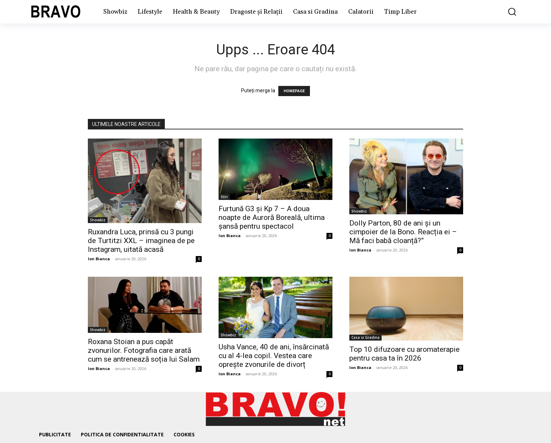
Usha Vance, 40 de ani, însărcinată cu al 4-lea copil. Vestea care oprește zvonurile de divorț (274, 356)
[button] (507, 12)
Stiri (224, 196)
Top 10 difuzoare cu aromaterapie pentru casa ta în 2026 (404, 353)
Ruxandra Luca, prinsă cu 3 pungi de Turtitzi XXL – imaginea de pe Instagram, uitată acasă (141, 241)
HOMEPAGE (294, 91)
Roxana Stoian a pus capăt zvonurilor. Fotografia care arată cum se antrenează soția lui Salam (144, 350)
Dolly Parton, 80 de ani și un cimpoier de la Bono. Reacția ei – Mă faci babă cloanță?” (403, 232)
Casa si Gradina (365, 337)
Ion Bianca (99, 258)
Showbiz (97, 219)
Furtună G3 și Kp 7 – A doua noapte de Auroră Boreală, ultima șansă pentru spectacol (272, 217)
